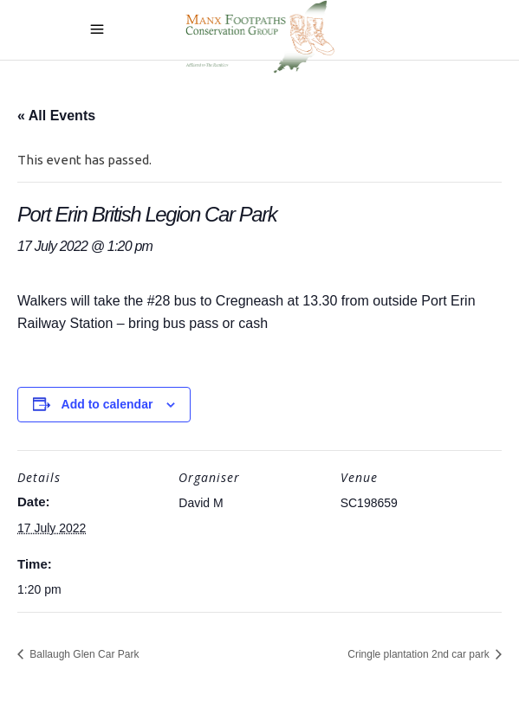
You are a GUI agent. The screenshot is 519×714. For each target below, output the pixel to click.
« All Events (56, 115)
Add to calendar (107, 404)
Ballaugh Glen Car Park (83, 654)
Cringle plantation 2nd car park (419, 654)
